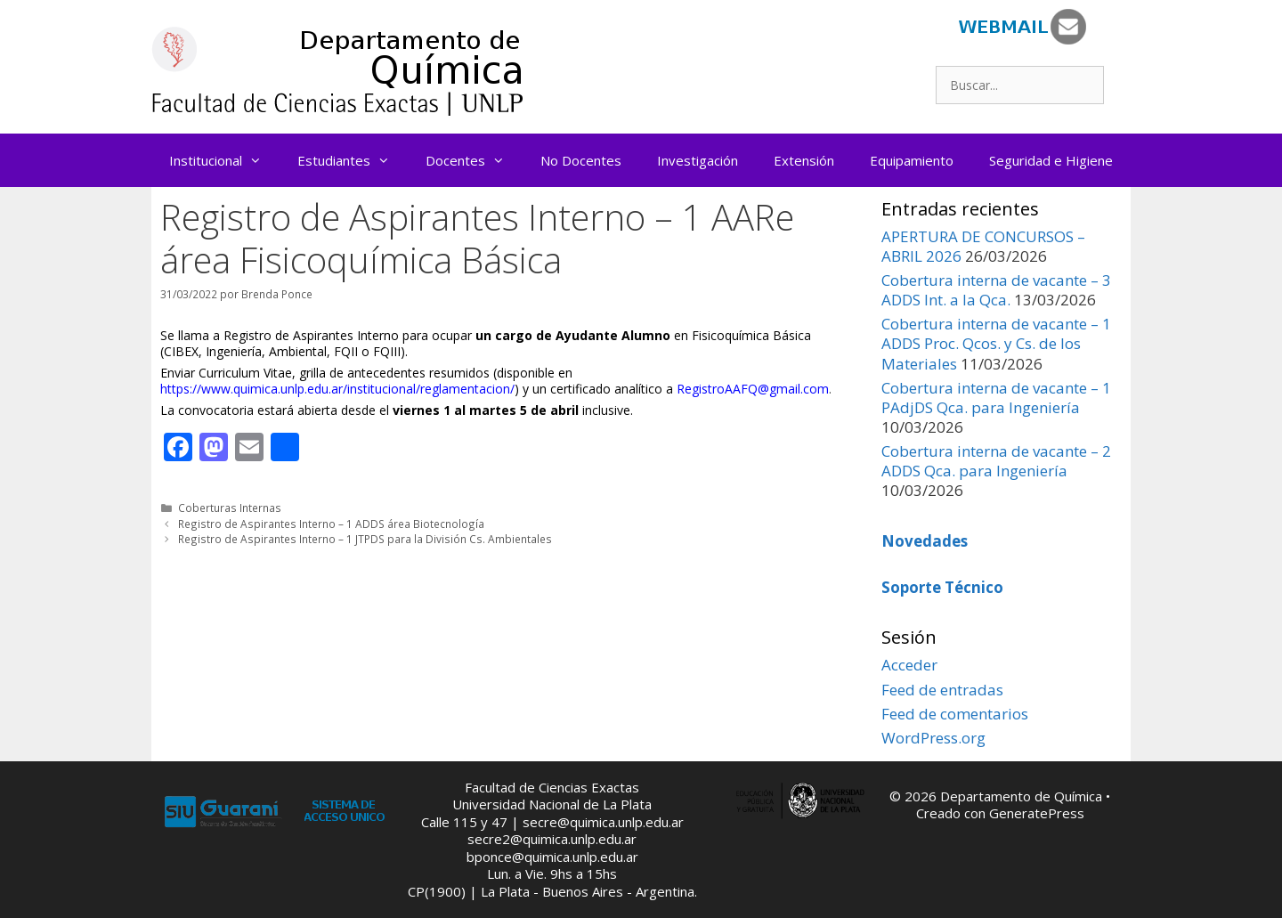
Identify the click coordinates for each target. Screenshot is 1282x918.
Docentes (474, 160)
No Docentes (580, 160)
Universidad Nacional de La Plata (552, 804)
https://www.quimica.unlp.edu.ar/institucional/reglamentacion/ (337, 388)
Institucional (224, 160)
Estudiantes (352, 160)
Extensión (804, 160)
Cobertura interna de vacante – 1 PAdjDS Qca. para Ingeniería (996, 398)
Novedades (924, 541)
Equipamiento (911, 160)
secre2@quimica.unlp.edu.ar (552, 839)
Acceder (909, 664)
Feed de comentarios (954, 713)
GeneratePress (1036, 813)
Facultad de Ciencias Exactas (552, 787)
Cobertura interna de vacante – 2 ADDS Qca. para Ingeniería (996, 461)
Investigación (697, 160)
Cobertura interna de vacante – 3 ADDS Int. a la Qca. (996, 290)
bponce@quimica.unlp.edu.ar (552, 856)
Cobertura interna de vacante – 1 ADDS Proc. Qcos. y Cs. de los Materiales (996, 343)
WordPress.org (933, 737)
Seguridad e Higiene (1051, 160)
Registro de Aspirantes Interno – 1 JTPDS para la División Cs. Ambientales (365, 539)
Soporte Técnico (942, 587)
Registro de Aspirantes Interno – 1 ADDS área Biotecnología (331, 523)
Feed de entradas (942, 689)
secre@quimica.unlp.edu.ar (603, 822)
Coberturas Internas (229, 507)
